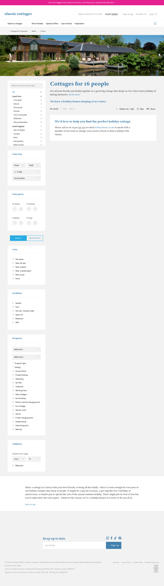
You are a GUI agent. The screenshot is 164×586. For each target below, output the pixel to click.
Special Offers (34, 238)
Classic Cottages (12, 562)
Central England (73, 562)
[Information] (29, 394)
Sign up (115, 545)
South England (27, 126)
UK (27, 92)
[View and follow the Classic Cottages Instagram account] (107, 539)
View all (18, 238)
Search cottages (15, 23)
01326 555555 (111, 14)
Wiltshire (27, 118)
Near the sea (19, 263)
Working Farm (19, 390)
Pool (15, 307)
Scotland (8, 566)
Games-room (19, 410)
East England (96, 562)
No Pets (17, 383)
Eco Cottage (18, 406)
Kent (27, 137)
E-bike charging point (22, 418)
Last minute (66, 23)
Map (142, 109)
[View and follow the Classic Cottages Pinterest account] (119, 539)
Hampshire (27, 141)
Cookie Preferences (152, 562)
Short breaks (37, 23)
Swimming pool (20, 425)
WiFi (15, 322)
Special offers (52, 23)
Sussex (27, 133)
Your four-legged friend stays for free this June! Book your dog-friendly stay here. (81, 3)
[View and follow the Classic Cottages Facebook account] (111, 539)
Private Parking (20, 375)
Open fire (17, 315)
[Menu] (155, 23)
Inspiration (79, 23)
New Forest (27, 144)
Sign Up (128, 14)
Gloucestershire (27, 122)
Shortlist (141, 14)
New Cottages (21, 394)
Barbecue (17, 319)
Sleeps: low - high (126, 109)
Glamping (17, 379)
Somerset (27, 107)
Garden (16, 303)
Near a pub (18, 275)
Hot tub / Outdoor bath (23, 311)
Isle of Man (17, 566)
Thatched (17, 387)
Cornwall (27, 100)
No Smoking (19, 398)
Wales (63, 562)
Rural (16, 279)
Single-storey (19, 422)
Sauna (16, 414)
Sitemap (116, 562)
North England (85, 562)
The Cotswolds (27, 114)
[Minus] (14, 209)
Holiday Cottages (31, 562)
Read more (74, 94)
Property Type (20, 363)
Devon (27, 103)
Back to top (30, 504)
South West (27, 96)
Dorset (27, 111)
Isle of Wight (27, 130)
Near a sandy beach (21, 271)
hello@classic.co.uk (104, 127)
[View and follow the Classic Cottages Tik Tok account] (115, 539)
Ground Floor (19, 371)
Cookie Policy (138, 562)
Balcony (17, 429)
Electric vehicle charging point (26, 402)
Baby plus (17, 465)
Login (153, 14)
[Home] (5, 31)
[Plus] (21, 209)
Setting (18, 367)
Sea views (17, 259)
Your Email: (50, 545)
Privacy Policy (126, 562)
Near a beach (19, 267)
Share (152, 109)
